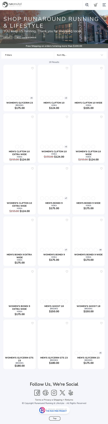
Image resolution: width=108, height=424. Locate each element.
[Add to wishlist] (32, 68)
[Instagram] (54, 393)
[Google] (45, 393)
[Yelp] (71, 393)
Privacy (47, 399)
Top (55, 418)
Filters (28, 55)
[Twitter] (62, 393)
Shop (6, 37)
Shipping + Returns (63, 399)
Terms (38, 399)
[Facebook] (37, 393)
